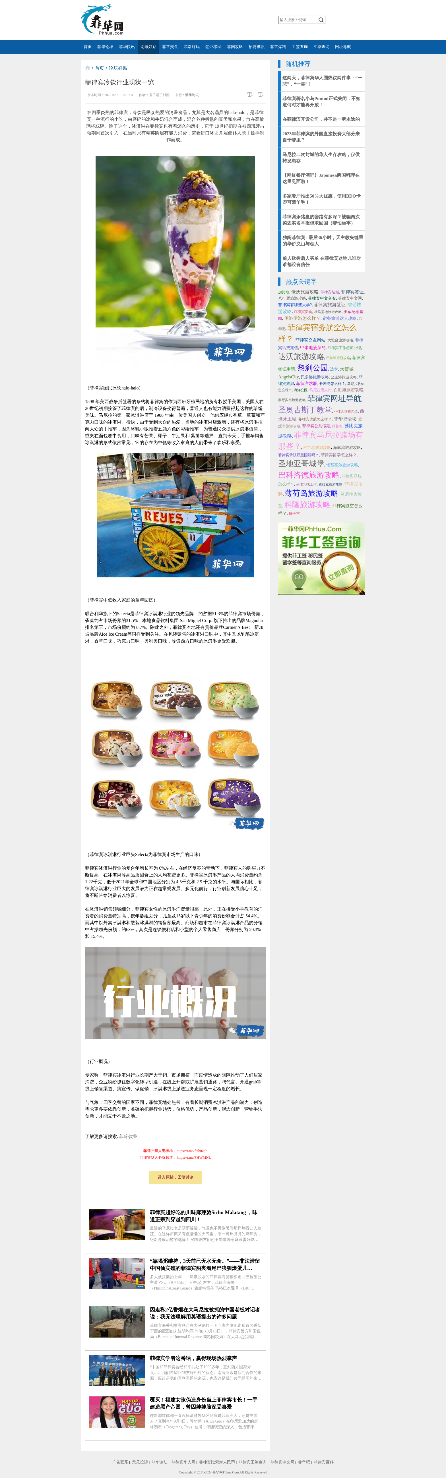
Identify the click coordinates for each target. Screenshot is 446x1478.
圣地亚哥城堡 (301, 463)
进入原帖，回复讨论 (175, 1177)
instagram (236, 19)
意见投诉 (140, 1462)
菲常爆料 (278, 47)
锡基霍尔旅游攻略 (342, 465)
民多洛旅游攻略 (315, 377)
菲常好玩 (192, 47)
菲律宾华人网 (183, 1462)
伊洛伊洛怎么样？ (302, 318)
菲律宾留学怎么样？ (339, 455)
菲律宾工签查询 (253, 1462)
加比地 (283, 292)
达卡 (334, 369)
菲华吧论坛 (345, 418)
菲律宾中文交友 (322, 298)
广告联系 (120, 1462)
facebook (203, 19)
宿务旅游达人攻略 (340, 318)
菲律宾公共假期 (316, 426)
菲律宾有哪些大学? (295, 305)
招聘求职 (257, 47)
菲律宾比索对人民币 (217, 1462)
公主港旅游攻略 (344, 377)
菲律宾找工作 (306, 484)
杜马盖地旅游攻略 (328, 312)
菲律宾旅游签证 (330, 304)
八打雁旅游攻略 (292, 298)
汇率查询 (321, 47)
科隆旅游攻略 (307, 504)
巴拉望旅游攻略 (338, 358)
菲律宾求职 (306, 383)
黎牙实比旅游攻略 (291, 400)
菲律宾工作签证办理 (344, 348)
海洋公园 (300, 390)
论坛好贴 (148, 47)
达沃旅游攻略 (301, 356)
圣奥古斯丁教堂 (305, 410)
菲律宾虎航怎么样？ (315, 419)
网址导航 (343, 47)
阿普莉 (337, 426)
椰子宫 (294, 513)
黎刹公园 (312, 368)
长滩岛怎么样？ (332, 384)
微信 (180, 19)
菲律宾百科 (324, 1462)
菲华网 (217, 1472)
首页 (88, 47)
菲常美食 (170, 47)
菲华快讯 (127, 47)
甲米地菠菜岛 (313, 347)
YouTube (225, 19)
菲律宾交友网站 (310, 340)
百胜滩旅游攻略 (349, 389)
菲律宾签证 (352, 291)
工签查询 (300, 47)
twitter (214, 19)
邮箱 (248, 19)
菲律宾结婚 (330, 292)
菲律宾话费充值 (346, 411)
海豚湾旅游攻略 (347, 447)
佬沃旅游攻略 (305, 291)
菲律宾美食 (303, 312)
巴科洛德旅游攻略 (309, 475)
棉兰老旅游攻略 (317, 447)
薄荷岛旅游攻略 (311, 493)
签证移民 (213, 47)
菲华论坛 (105, 47)
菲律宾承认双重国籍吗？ (298, 455)
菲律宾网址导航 (334, 398)
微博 (192, 19)
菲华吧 (304, 1462)
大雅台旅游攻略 (340, 340)
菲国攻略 (235, 47)
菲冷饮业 (128, 1136)
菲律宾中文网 (350, 298)
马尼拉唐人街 (320, 390)
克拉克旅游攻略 (330, 484)
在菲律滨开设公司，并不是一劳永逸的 (321, 119)
